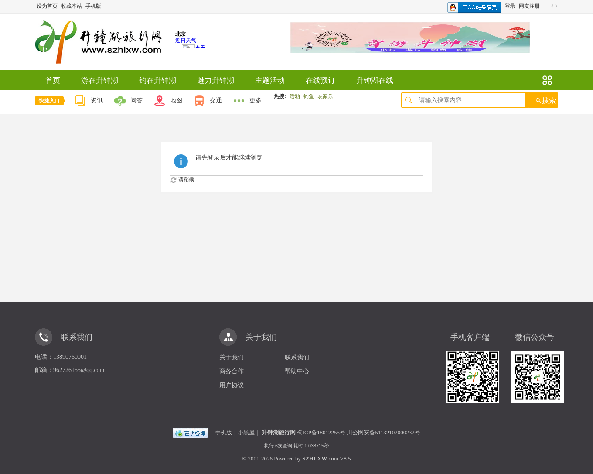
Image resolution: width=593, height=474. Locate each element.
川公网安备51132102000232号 (383, 432)
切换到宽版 (554, 6)
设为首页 (47, 6)
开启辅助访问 (546, 6)
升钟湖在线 (374, 80)
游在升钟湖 (99, 80)
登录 (510, 6)
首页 (52, 80)
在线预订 (320, 80)
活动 (295, 96)
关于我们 (231, 357)
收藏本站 (71, 6)
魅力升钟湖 (215, 80)
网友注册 (529, 6)
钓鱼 (308, 96)
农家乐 (325, 96)
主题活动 (270, 80)
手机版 (93, 6)
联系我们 (297, 357)
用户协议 (231, 385)
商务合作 (231, 371)
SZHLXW (314, 458)
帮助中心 (297, 371)
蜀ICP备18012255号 (321, 432)
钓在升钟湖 (157, 80)
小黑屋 (246, 432)
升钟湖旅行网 (279, 432)
